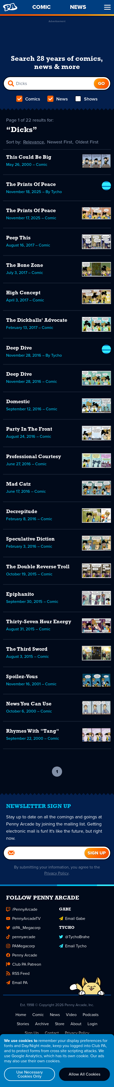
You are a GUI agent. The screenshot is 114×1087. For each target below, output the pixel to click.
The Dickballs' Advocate (36, 320)
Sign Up (32, 1033)
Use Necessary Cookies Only (29, 1074)
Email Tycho (73, 946)
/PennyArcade (21, 909)
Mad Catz (18, 484)
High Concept (23, 293)
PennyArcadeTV (23, 918)
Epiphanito (20, 594)
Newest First (60, 142)
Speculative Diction (30, 539)
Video (71, 1015)
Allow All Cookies (84, 1074)
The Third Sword (27, 649)
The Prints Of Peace (31, 184)
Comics (28, 99)
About (75, 1024)
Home (21, 1015)
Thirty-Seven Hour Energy (38, 622)
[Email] (44, 853)
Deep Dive (19, 348)
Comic (38, 1015)
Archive (42, 1024)
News (57, 99)
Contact (52, 1033)
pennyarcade (20, 937)
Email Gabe (72, 918)
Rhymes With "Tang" (32, 731)
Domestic (18, 401)
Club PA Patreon (23, 964)
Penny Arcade (21, 955)
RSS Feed (18, 973)
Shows (86, 99)
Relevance (34, 142)
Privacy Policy (57, 873)
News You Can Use (28, 704)
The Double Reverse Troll (37, 567)
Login (92, 1024)
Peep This (18, 238)
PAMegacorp (20, 946)
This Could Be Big (28, 157)
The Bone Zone (24, 265)
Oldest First (87, 142)
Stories (23, 1024)
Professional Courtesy (33, 456)
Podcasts (90, 1015)
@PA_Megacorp (23, 928)
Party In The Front (29, 429)
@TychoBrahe (74, 937)
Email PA (17, 982)
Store (59, 1024)
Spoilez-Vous (22, 676)
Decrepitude (21, 511)
